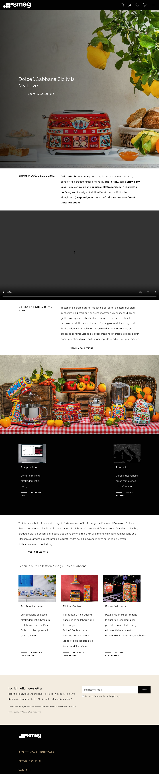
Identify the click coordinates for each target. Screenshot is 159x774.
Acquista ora (31, 494)
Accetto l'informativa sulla (102, 696)
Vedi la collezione (81, 348)
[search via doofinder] (122, 5)
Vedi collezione (38, 552)
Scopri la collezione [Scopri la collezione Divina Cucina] (73, 654)
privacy (116, 696)
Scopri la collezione (41, 94)
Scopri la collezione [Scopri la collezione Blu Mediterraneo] (31, 654)
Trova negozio (124, 494)
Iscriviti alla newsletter (25, 688)
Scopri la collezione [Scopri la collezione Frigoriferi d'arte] (115, 654)
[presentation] (79, 255)
